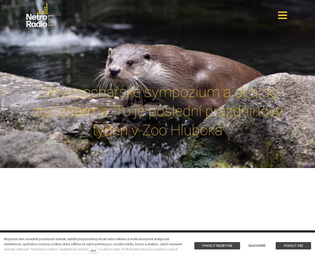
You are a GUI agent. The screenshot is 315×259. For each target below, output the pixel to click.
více (93, 250)
